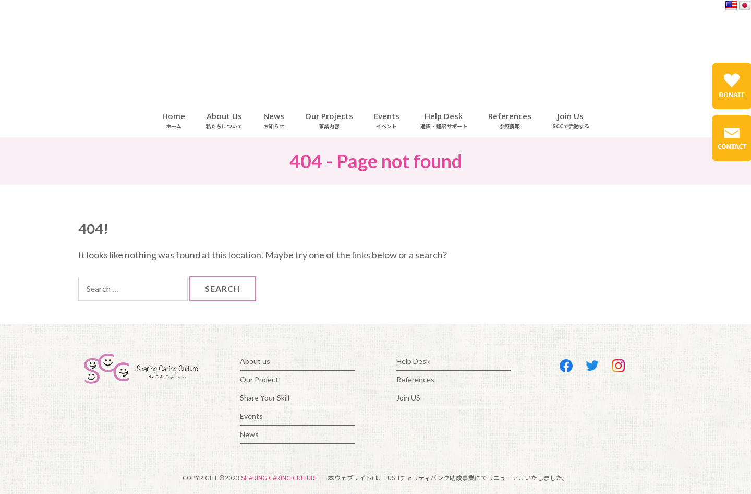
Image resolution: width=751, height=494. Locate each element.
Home (173, 120)
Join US (408, 397)
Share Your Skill (264, 397)
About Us (224, 120)
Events (386, 120)
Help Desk (443, 120)
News (273, 120)
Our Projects (329, 120)
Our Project (259, 379)
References (509, 120)
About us (255, 361)
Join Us (570, 120)
